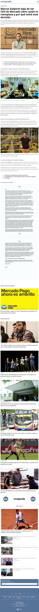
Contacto (19, 598)
